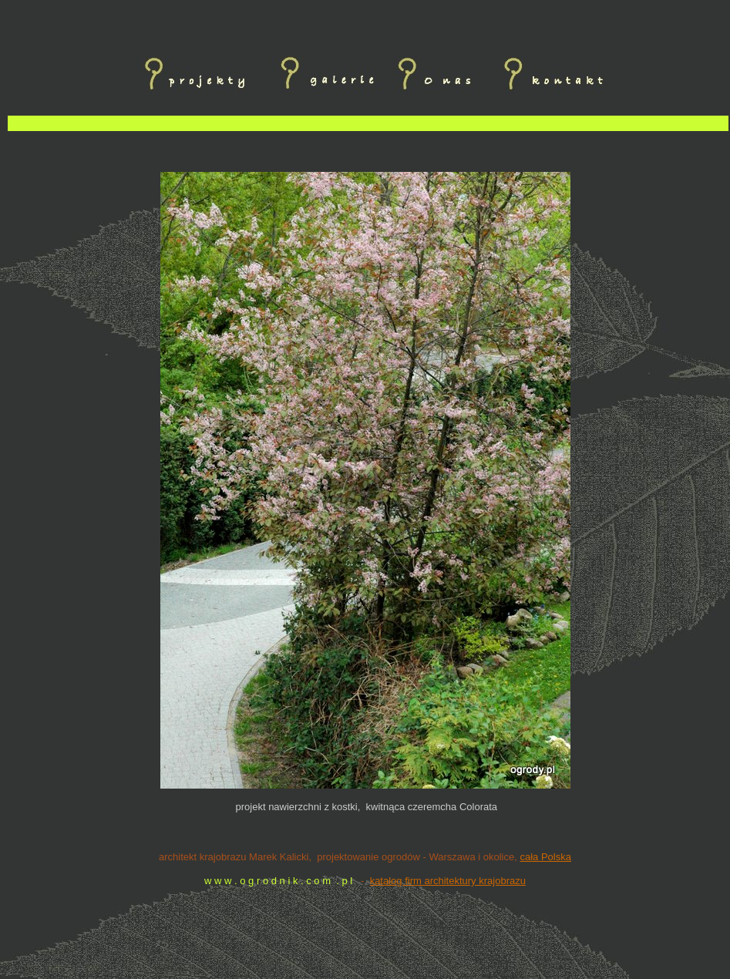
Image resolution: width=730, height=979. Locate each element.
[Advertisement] (368, 150)
